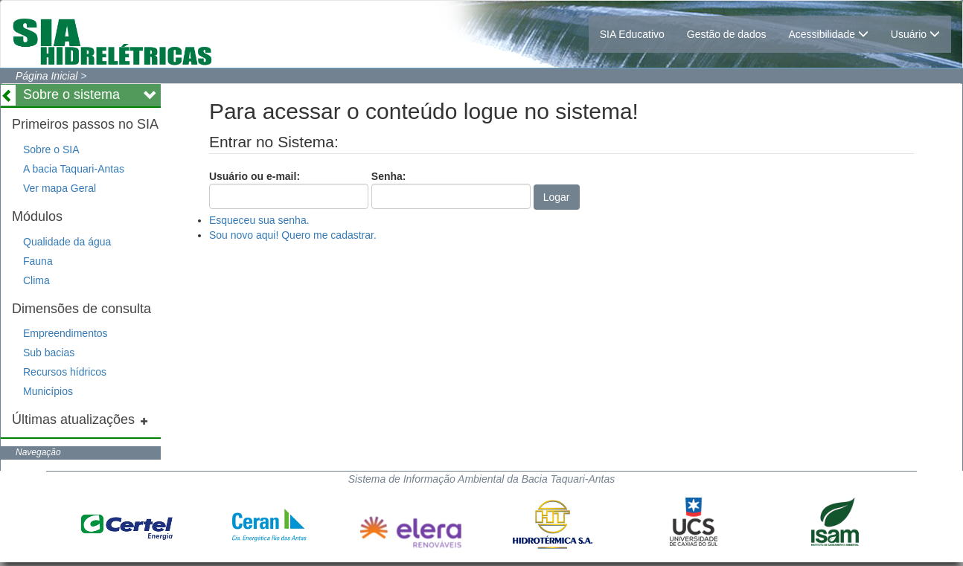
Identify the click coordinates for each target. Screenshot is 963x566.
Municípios (48, 391)
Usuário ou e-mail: (288, 189)
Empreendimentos (65, 333)
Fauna (38, 261)
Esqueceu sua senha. (259, 220)
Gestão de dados (727, 34)
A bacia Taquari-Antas (73, 169)
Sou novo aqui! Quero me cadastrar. (293, 235)
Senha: (451, 189)
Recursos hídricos (64, 372)
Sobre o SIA (51, 149)
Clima (36, 280)
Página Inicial (46, 76)
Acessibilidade (828, 34)
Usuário (915, 34)
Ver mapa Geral (59, 188)
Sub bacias (48, 352)
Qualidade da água (67, 242)
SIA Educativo (632, 34)
